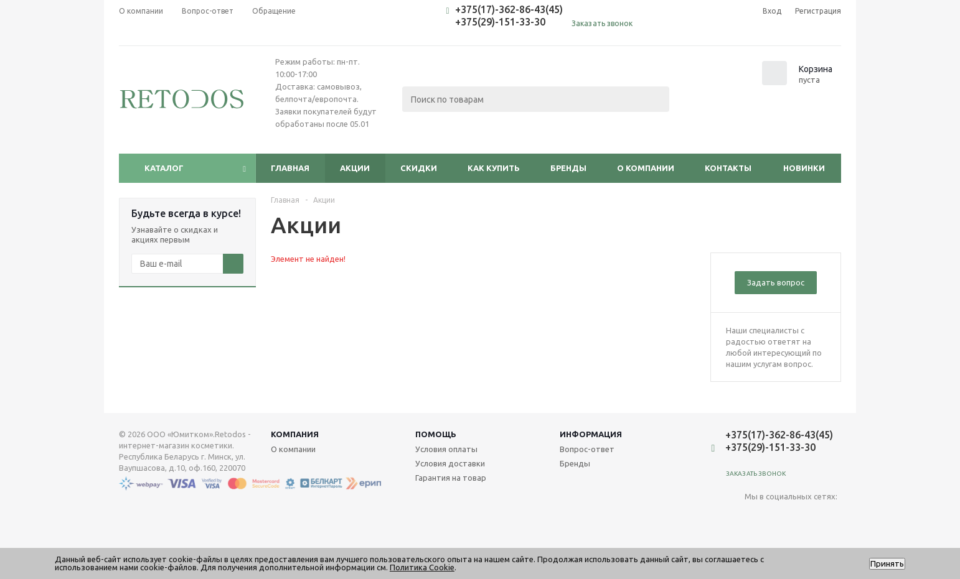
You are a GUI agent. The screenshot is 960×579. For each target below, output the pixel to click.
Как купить (494, 168)
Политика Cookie (422, 567)
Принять (887, 563)
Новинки (804, 168)
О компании (645, 168)
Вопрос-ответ (587, 449)
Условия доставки (450, 463)
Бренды (568, 168)
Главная (290, 168)
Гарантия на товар (450, 477)
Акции (355, 168)
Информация (591, 434)
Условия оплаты (446, 449)
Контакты (728, 168)
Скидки (418, 168)
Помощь (435, 434)
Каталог (164, 168)
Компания (295, 434)
